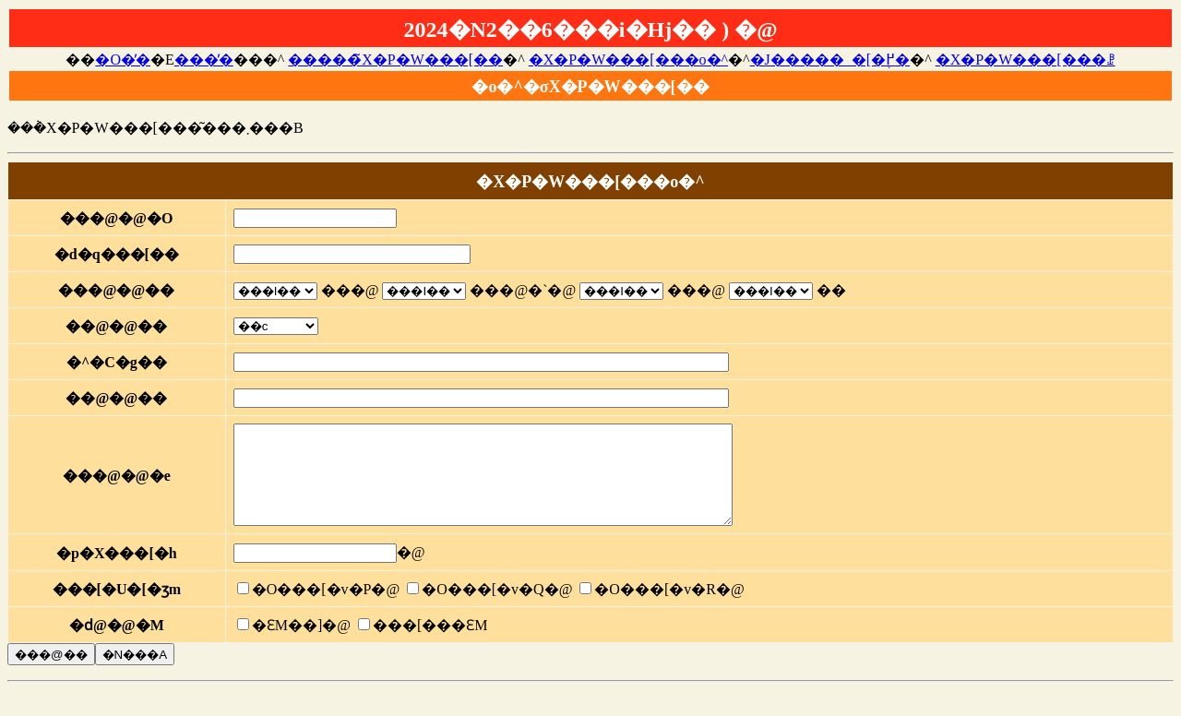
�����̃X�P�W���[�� (395, 59)
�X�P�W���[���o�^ (628, 59)
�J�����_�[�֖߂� (830, 59)
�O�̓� (122, 59)
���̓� (203, 59)
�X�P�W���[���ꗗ (1025, 59)
